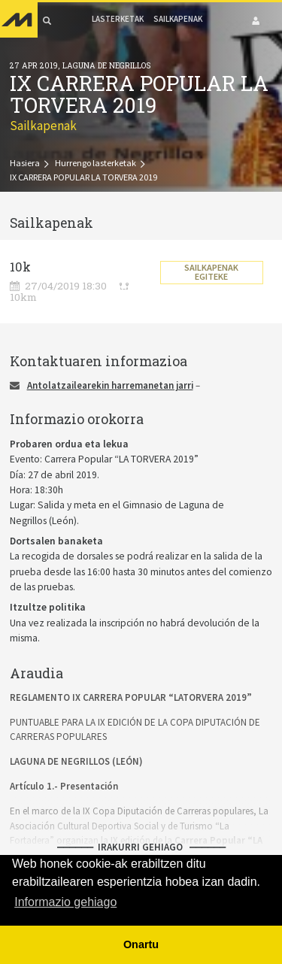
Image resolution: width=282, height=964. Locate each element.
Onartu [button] (141, 944)
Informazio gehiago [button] (65, 902)
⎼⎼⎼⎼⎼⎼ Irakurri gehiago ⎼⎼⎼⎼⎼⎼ (141, 847)
